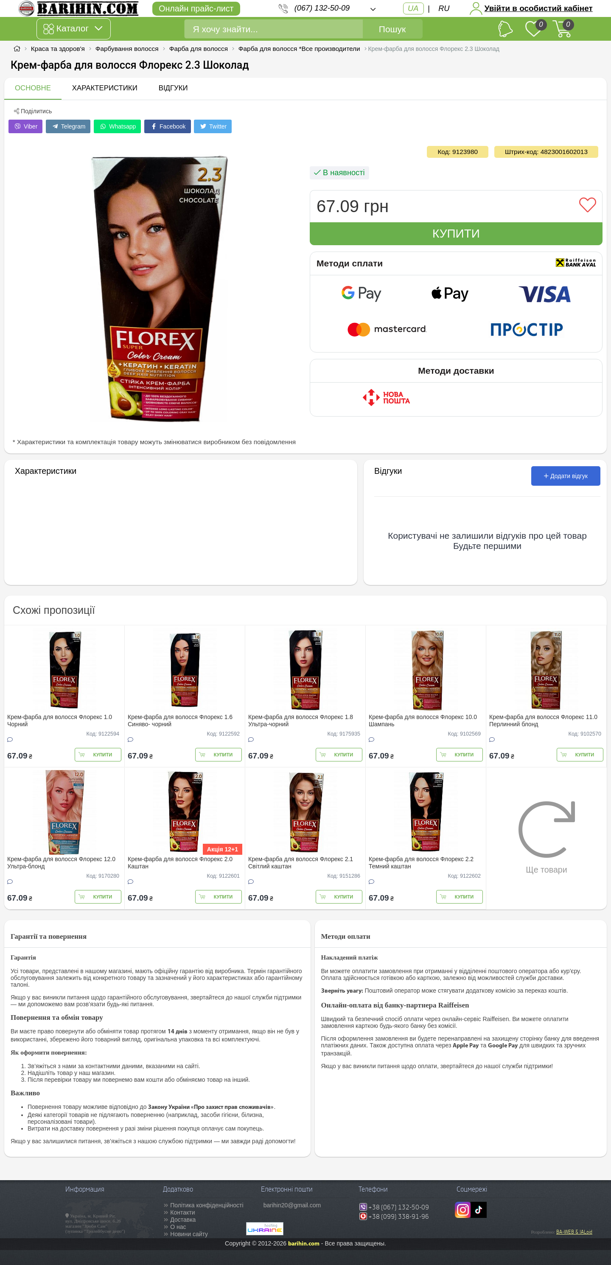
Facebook (167, 126)
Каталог (72, 28)
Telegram (68, 126)
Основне (33, 88)
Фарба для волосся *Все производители (299, 48)
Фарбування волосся (127, 48)
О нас (178, 1226)
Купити (456, 233)
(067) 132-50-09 (322, 8)
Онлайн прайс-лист (196, 8)
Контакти (182, 1212)
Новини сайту (189, 1234)
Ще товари (547, 837)
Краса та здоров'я (58, 48)
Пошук (392, 29)
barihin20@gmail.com (292, 1205)
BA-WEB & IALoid (574, 1232)
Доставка (183, 1219)
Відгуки (173, 88)
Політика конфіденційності (206, 1205)
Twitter (213, 126)
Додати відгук (566, 476)
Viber (25, 126)
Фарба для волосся (198, 48)
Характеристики (104, 88)
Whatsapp (117, 126)
